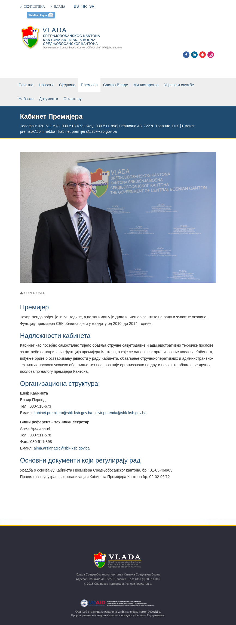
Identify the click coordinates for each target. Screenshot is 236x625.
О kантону (72, 99)
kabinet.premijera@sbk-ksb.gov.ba (63, 413)
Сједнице (67, 85)
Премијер (89, 85)
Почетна (26, 85)
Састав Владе (115, 85)
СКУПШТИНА (34, 6)
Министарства (145, 85)
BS (76, 6)
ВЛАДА (59, 6)
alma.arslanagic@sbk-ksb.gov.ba (62, 448)
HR (84, 6)
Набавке (26, 99)
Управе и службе (179, 85)
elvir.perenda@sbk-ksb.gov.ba (120, 413)
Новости (46, 85)
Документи (48, 99)
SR (91, 6)
